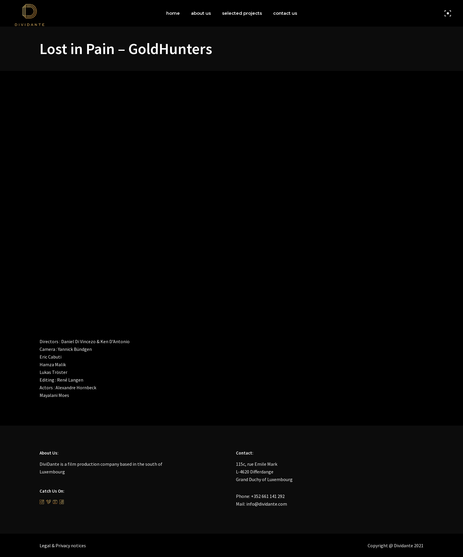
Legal (45, 545)
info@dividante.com (266, 504)
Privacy (63, 545)
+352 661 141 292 (268, 496)
